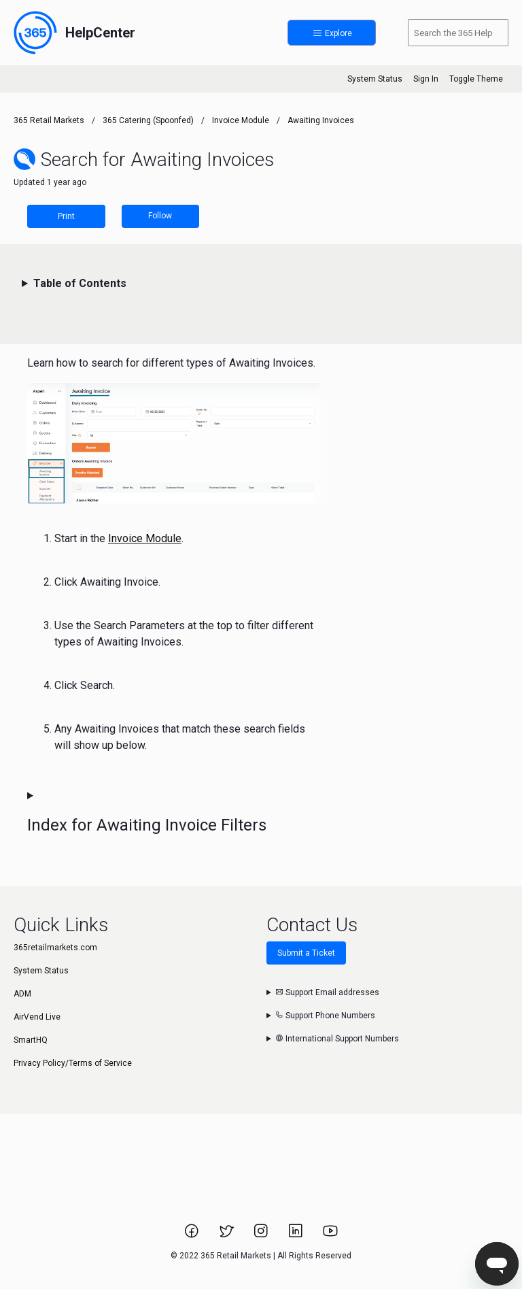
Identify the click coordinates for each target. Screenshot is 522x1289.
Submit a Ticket (306, 953)
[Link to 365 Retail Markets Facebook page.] (192, 1235)
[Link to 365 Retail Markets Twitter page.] (227, 1235)
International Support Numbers (337, 1038)
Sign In (425, 79)
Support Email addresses (327, 992)
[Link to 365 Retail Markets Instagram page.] (262, 1235)
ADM (22, 994)
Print (66, 216)
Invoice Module (240, 120)
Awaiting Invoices (321, 120)
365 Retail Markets (49, 120)
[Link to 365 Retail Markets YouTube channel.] (330, 1235)
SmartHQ (31, 1040)
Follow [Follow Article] (160, 215)
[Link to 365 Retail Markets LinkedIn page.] (296, 1235)
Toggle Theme (476, 79)
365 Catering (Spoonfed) (148, 120)
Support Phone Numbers (325, 1015)
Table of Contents (79, 283)
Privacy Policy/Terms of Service (73, 1063)
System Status (374, 79)
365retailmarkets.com (55, 947)
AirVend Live (37, 1017)
